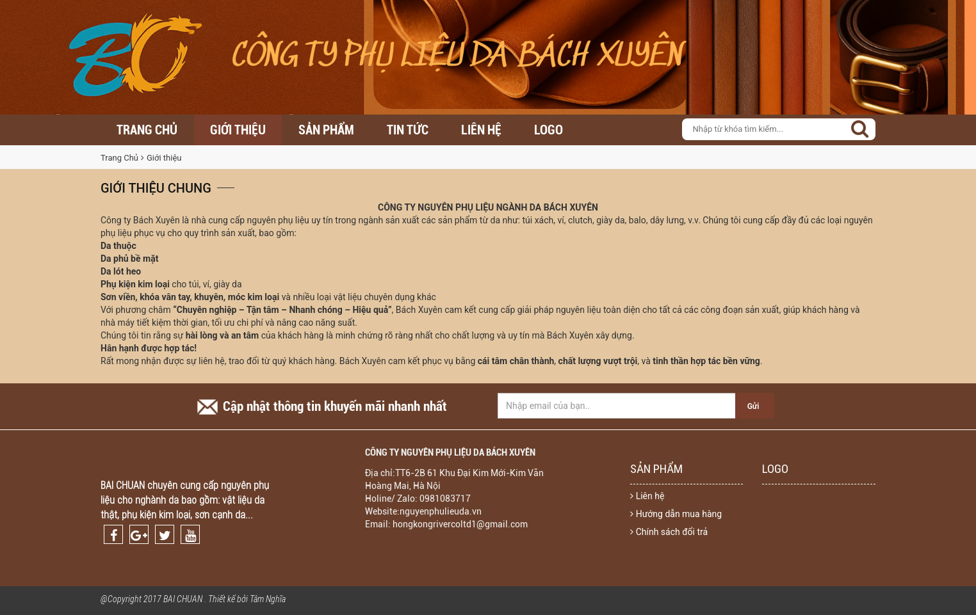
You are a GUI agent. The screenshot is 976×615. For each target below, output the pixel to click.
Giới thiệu (238, 130)
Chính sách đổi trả (669, 532)
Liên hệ (481, 130)
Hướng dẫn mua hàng (676, 514)
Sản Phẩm (326, 130)
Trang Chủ (119, 158)
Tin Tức (407, 130)
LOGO (548, 130)
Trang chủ (147, 130)
